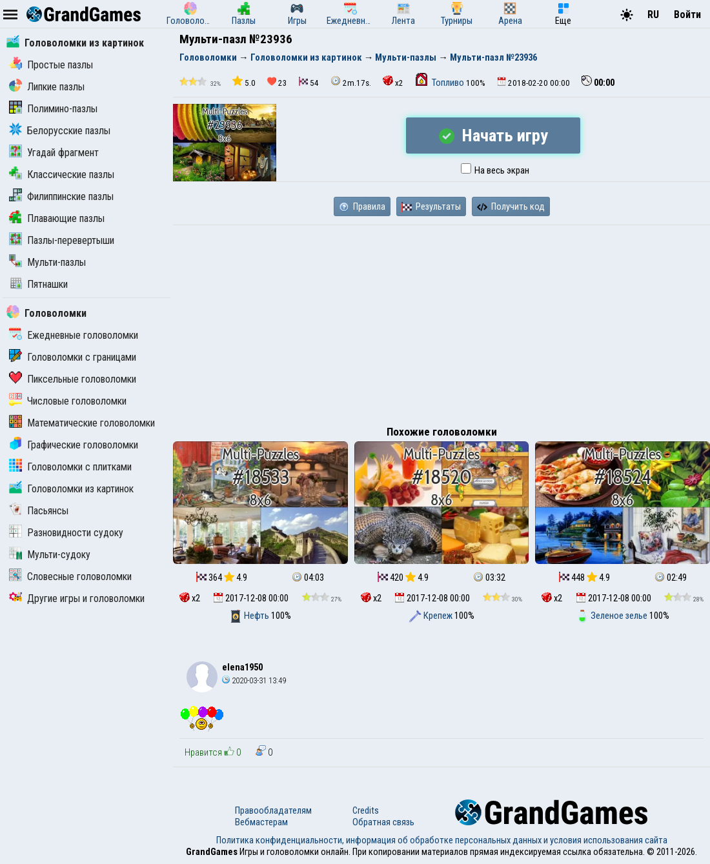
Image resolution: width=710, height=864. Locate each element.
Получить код (511, 206)
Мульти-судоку (49, 554)
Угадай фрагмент (54, 152)
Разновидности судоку (66, 533)
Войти (687, 14)
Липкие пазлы (47, 87)
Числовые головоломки (68, 401)
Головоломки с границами (72, 357)
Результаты (431, 206)
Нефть (250, 615)
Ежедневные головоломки (73, 335)
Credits (365, 810)
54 (309, 82)
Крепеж (431, 615)
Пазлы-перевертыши (61, 240)
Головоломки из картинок (75, 43)
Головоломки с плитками (70, 467)
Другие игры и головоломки (77, 598)
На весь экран (495, 170)
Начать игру (493, 135)
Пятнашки (38, 284)
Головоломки (46, 313)
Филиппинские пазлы (61, 196)
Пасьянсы (38, 511)
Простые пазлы (51, 65)
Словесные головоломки (70, 576)
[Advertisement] (441, 322)
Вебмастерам (261, 822)
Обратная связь (383, 822)
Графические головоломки (73, 445)
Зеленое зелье (612, 615)
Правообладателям (273, 810)
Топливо (440, 82)
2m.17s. (350, 81)
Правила (362, 206)
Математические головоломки (82, 423)
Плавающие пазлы (57, 218)
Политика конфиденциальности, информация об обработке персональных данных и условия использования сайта (441, 840)
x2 (393, 81)
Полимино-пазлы (53, 109)
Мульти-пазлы (47, 262)
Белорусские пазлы (59, 131)
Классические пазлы (61, 174)
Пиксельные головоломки (72, 379)
